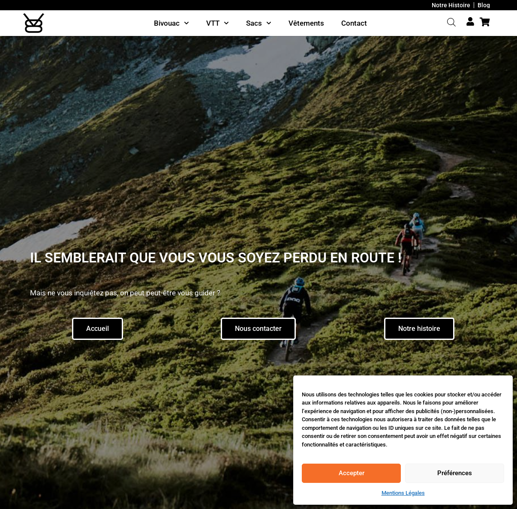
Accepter (351, 473)
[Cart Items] (487, 22)
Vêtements (306, 23)
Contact (354, 23)
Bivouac (171, 23)
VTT (217, 23)
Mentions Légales (403, 493)
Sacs (258, 23)
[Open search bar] (451, 22)
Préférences (454, 473)
